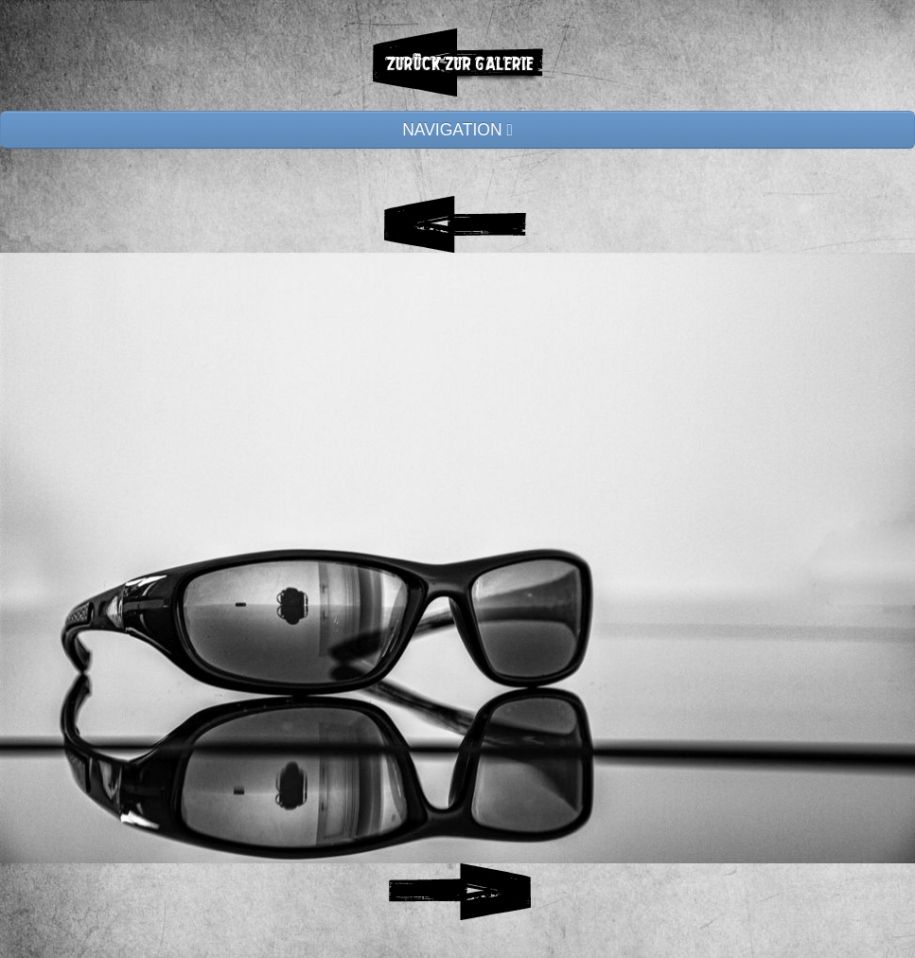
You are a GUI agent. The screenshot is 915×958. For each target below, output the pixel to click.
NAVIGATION (457, 129)
